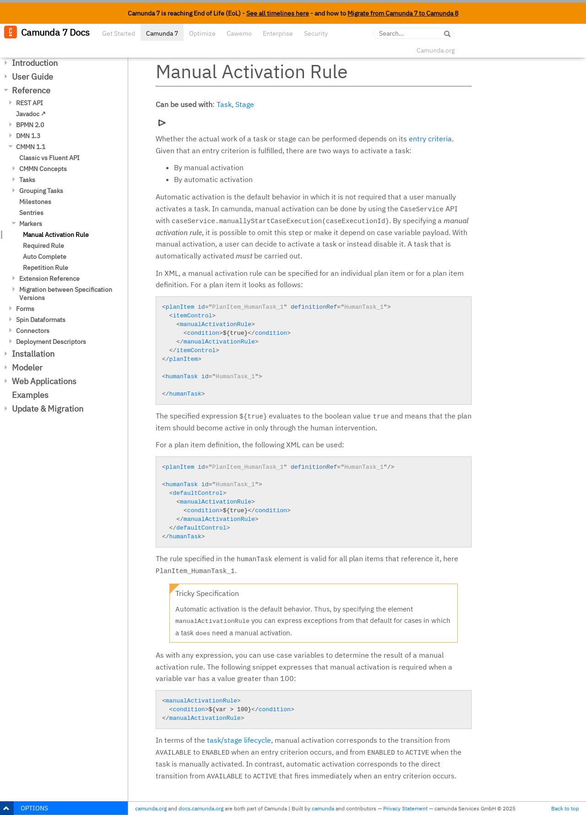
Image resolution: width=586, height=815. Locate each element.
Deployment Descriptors (51, 342)
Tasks (27, 180)
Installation (33, 354)
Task (224, 104)
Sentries (31, 213)
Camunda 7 (162, 33)
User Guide (32, 76)
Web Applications (44, 381)
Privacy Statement (405, 808)
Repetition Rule (45, 267)
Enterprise (278, 33)
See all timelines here (277, 13)
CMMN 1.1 (30, 147)
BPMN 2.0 (30, 125)
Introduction (35, 63)
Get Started (118, 33)
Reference (31, 90)
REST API (29, 103)
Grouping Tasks (41, 191)
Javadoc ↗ (31, 114)
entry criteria (430, 138)
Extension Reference (49, 278)
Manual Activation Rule (56, 235)
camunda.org (151, 808)
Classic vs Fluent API (49, 158)
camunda (323, 808)
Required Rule (43, 245)
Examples (30, 395)
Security (316, 33)
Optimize (202, 33)
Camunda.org (436, 50)
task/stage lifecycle (239, 740)
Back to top (565, 808)
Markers (30, 224)
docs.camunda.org (201, 808)
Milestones (35, 202)
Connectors (32, 331)
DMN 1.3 (28, 136)
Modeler (27, 367)
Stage (244, 104)
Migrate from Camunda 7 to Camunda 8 (402, 13)
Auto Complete (44, 256)
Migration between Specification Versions (65, 293)
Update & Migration (47, 408)
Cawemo (239, 33)
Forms (25, 309)
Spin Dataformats (40, 320)
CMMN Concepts (43, 169)
